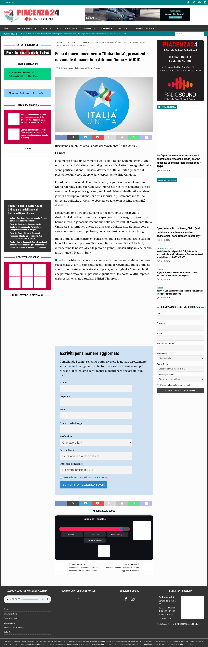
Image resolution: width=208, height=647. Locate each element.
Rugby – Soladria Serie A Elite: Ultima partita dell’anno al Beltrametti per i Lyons (25, 209)
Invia (35, 75)
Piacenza (71, 535)
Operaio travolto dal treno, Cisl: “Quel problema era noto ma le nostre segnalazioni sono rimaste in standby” (179, 232)
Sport (45, 28)
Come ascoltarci (10, 618)
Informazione (9, 623)
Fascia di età (67, 450)
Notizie (71, 42)
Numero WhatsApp (71, 423)
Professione (66, 436)
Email (63, 409)
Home (7, 28)
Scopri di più (165, 618)
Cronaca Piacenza (26, 28)
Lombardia (95, 535)
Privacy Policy (171, 644)
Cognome (65, 396)
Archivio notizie (10, 613)
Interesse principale (71, 463)
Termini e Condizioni (185, 644)
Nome (63, 382)
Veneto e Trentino (95, 540)
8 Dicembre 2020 (66, 68)
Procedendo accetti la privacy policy (86, 477)
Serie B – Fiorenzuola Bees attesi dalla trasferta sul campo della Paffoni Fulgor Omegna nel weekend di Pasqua (26, 227)
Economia (106, 28)
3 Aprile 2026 (164, 240)
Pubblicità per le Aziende (14, 627)
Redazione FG (83, 68)
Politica (122, 28)
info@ (170, 614)
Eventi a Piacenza (67, 28)
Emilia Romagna (117, 535)
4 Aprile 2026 (164, 170)
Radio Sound (9, 2)
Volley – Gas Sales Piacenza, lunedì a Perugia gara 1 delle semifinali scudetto (180, 292)
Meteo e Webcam (145, 28)
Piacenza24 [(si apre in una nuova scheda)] (38, 93)
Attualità (89, 28)
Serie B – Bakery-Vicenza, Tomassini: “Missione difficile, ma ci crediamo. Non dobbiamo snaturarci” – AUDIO (26, 236)
